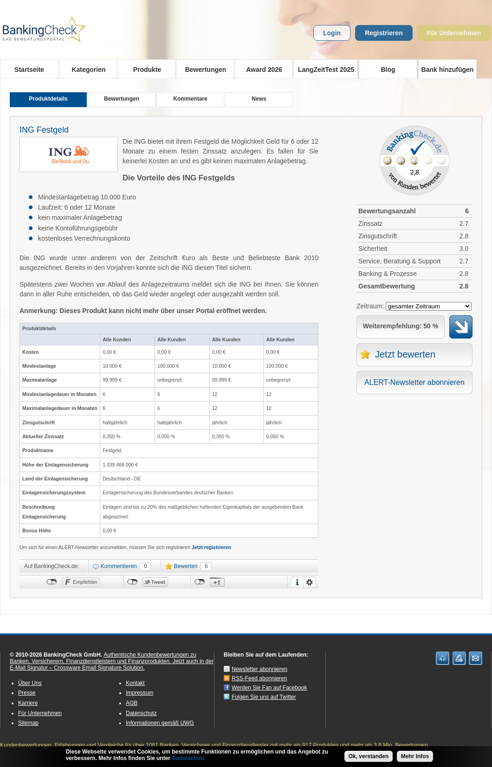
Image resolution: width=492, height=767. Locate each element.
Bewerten (186, 566)
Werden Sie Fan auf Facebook (269, 687)
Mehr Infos (415, 757)
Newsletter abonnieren (259, 669)
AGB (131, 703)
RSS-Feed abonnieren (259, 678)
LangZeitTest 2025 (323, 69)
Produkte (144, 69)
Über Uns (30, 683)
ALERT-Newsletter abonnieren (414, 382)
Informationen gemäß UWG (160, 723)
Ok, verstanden (369, 757)
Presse (26, 693)
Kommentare (190, 99)
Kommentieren (119, 566)
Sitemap (28, 723)
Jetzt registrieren (211, 547)
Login (332, 33)
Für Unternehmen (454, 33)
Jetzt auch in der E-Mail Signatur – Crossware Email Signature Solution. (112, 664)
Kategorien (85, 69)
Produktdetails (48, 99)
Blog (388, 69)
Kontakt (135, 683)
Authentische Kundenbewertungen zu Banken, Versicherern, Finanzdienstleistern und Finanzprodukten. (103, 658)
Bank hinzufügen (447, 69)
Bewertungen (202, 69)
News (259, 99)
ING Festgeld (44, 129)
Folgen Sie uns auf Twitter (264, 697)
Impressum (139, 693)
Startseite (29, 69)
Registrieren (384, 33)
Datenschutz (141, 713)
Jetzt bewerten (405, 354)
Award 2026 (261, 69)
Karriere (28, 703)
